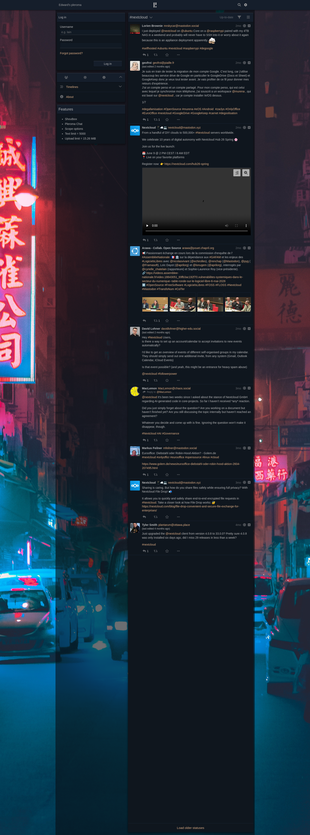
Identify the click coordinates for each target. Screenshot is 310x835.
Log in (108, 63)
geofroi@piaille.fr (163, 62)
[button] (144, 54)
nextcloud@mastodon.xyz (184, 127)
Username (66, 26)
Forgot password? (71, 53)
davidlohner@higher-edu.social (181, 328)
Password (66, 40)
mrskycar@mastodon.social (181, 25)
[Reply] (149, 392)
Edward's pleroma (70, 4)
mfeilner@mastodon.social (180, 448)
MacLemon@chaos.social (174, 388)
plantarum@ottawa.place (174, 524)
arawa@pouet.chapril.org (198, 248)
